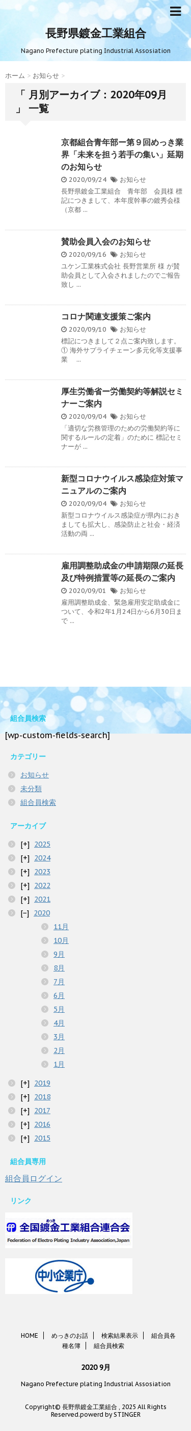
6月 (59, 995)
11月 (61, 926)
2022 (42, 885)
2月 (59, 1050)
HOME (29, 1335)
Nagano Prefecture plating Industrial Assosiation (96, 1384)
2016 (42, 1124)
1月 (59, 1064)
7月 (59, 981)
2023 (42, 871)
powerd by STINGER (110, 1414)
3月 (59, 1036)
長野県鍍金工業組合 (95, 33)
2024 (42, 857)
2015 (42, 1138)
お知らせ (133, 179)
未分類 (31, 788)
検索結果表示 (119, 1335)
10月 (61, 940)
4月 (59, 1023)
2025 (42, 844)
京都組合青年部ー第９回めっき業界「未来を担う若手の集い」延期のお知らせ (122, 154)
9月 (59, 954)
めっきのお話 (69, 1335)
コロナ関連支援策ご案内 (106, 316)
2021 (42, 899)
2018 (42, 1096)
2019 (42, 1083)
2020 (42, 912)
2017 (42, 1110)
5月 (59, 1009)
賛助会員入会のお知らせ (106, 241)
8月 (59, 968)
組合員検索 (38, 802)
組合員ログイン (33, 1178)
